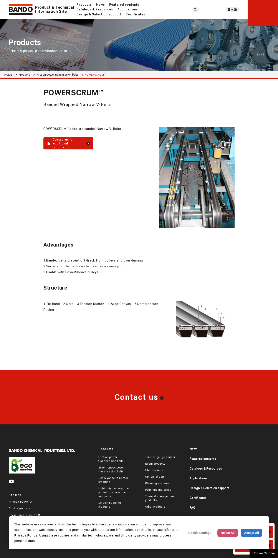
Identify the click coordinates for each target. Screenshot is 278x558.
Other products (155, 506)
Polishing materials (158, 489)
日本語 (232, 9)
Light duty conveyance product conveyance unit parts (113, 492)
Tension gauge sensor (160, 457)
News (100, 4)
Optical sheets (155, 476)
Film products (154, 470)
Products (84, 4)
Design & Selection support (98, 14)
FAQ (192, 507)
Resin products (155, 463)
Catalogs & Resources (94, 9)
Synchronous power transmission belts (111, 469)
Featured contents (124, 4)
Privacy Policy (25, 535)
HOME (8, 74)
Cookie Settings (263, 553)
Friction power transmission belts (57, 74)
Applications (127, 9)
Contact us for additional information (63, 143)
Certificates (135, 14)
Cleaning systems (157, 483)
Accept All (251, 533)
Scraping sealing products (109, 504)
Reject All (228, 533)
